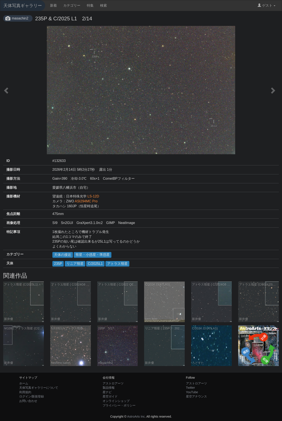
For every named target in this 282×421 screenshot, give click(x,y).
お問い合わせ (28, 401)
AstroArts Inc (136, 416)
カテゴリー (71, 5)
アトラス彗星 (117, 263)
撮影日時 (13, 169)
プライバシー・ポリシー (119, 405)
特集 (90, 5)
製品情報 (109, 387)
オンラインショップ (116, 401)
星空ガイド (110, 396)
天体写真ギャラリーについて (38, 387)
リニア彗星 (75, 263)
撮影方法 (13, 178)
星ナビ (107, 392)
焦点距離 (13, 214)
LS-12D (93, 196)
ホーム (23, 383)
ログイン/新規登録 (31, 396)
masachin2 (20, 18)
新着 (53, 5)
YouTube (192, 392)
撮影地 (11, 187)
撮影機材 (13, 196)
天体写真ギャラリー (22, 5)
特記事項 (13, 232)
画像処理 (13, 223)
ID (8, 161)
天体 (9, 263)
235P (58, 263)
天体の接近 (62, 254)
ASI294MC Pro (86, 201)
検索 (103, 5)
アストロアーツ (113, 383)
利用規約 (25, 392)
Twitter (190, 387)
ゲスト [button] (266, 5)
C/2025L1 (95, 263)
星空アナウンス (196, 396)
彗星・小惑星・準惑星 (92, 254)
